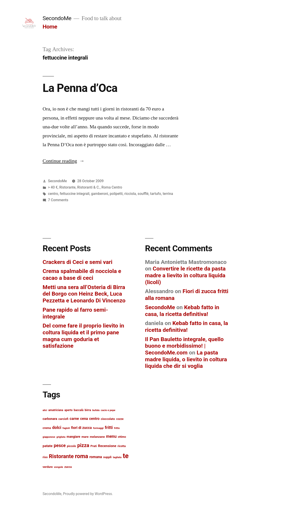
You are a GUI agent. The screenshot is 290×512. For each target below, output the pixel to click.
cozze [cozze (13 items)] (119, 419)
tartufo (155, 193)
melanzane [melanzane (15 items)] (97, 436)
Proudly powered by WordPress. (88, 494)
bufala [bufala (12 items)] (95, 410)
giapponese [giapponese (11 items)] (49, 436)
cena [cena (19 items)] (84, 418)
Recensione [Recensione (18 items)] (107, 446)
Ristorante (67, 187)
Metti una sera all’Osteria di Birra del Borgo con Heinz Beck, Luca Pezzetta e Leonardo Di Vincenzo (84, 294)
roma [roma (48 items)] (81, 456)
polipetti (116, 193)
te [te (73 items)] (126, 456)
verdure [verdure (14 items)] (48, 467)
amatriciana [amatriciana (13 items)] (55, 410)
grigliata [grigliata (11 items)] (60, 436)
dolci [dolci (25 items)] (56, 427)
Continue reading (64, 161)
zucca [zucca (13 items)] (68, 467)
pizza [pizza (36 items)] (83, 445)
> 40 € (53, 187)
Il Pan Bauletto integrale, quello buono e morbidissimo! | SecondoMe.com (184, 346)
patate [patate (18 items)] (48, 446)
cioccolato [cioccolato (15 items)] (108, 419)
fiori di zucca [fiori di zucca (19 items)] (81, 428)
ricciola (130, 193)
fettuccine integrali (74, 193)
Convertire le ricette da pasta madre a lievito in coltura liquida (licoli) (185, 275)
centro (53, 193)
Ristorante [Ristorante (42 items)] (61, 456)
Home (50, 26)
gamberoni (99, 193)
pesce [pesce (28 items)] (60, 445)
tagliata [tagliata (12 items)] (117, 457)
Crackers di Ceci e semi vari (77, 262)
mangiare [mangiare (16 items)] (73, 436)
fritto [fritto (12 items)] (117, 428)
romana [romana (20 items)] (95, 457)
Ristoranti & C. (88, 187)
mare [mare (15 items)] (85, 436)
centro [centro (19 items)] (94, 418)
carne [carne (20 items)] (74, 418)
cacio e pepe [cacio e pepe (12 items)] (108, 410)
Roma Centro (112, 187)
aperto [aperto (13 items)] (68, 410)
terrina (168, 193)
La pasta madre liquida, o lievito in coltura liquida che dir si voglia (186, 359)
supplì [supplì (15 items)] (107, 457)
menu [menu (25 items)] (111, 436)
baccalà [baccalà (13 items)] (79, 410)
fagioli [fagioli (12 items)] (66, 428)
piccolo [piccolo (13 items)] (71, 446)
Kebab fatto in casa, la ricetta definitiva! (182, 310)
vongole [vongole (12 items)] (58, 467)
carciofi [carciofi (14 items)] (63, 419)
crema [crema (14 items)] (47, 428)
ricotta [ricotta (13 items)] (122, 446)
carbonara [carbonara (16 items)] (50, 419)
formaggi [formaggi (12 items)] (98, 428)
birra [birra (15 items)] (88, 410)
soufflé (143, 193)
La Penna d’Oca (80, 88)
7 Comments (58, 200)
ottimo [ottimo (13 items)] (122, 436)
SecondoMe (57, 18)
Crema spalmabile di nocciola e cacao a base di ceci (82, 274)
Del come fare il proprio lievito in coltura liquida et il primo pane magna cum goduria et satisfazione (83, 335)
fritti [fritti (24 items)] (109, 427)
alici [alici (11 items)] (45, 410)
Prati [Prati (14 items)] (93, 446)
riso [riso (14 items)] (45, 457)
